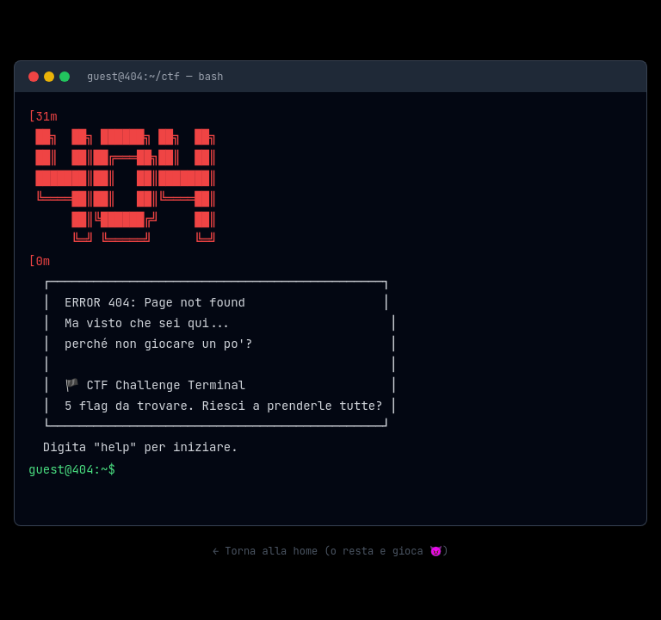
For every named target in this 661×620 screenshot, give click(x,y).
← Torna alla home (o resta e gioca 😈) (330, 551)
